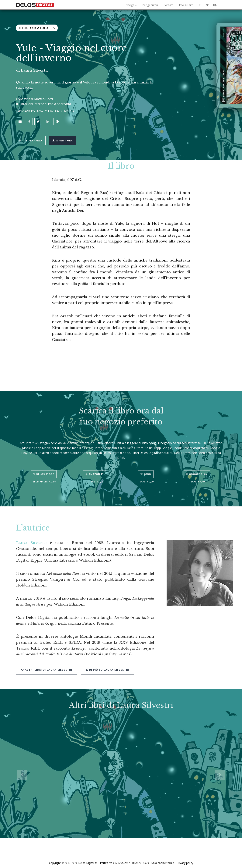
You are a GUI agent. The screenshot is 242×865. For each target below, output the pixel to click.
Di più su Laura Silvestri (105, 658)
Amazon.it (95, 463)
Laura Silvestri (34, 70)
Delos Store (44, 463)
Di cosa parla (32, 137)
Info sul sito (186, 5)
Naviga (131, 5)
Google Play (197, 463)
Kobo (146, 463)
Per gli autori (150, 5)
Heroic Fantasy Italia (33, 27)
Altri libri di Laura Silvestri (46, 658)
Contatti (168, 5)
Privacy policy (185, 858)
